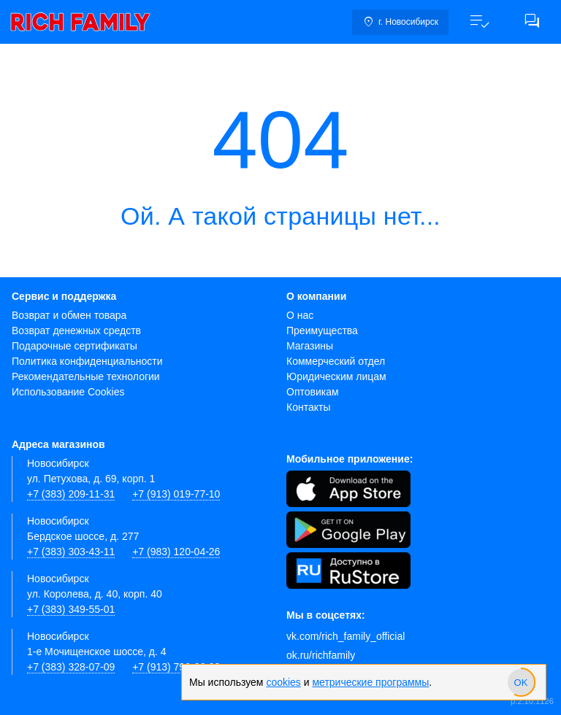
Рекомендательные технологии (86, 376)
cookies (283, 682)
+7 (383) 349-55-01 (71, 609)
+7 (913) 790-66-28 (176, 667)
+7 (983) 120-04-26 (176, 551)
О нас (299, 315)
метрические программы (370, 682)
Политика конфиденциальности (87, 361)
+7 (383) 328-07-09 (71, 667)
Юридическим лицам (336, 376)
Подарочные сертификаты (74, 346)
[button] (479, 22)
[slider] (520, 682)
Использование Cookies (68, 392)
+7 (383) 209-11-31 (71, 494)
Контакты (308, 407)
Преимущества (322, 330)
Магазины (309, 346)
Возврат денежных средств (76, 330)
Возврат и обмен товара (69, 315)
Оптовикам (312, 392)
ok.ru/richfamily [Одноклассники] (320, 655)
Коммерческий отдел (335, 361)
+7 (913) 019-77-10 (176, 494)
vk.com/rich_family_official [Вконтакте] (345, 636)
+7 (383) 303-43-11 (71, 551)
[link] (80, 21)
